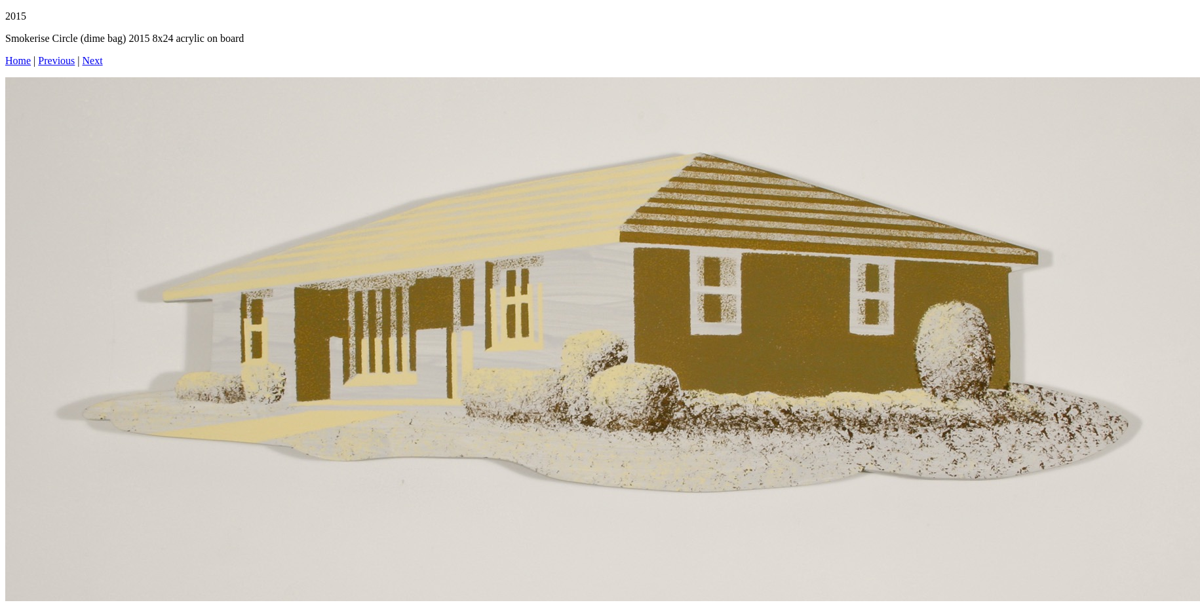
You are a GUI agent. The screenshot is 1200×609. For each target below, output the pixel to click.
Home (18, 60)
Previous (56, 60)
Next (93, 60)
